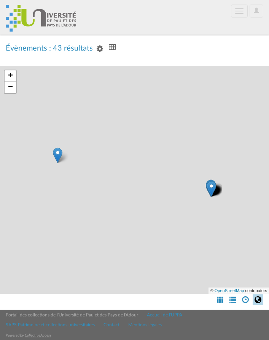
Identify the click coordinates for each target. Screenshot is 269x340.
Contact (111, 325)
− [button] (10, 87)
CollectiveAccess (38, 335)
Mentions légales (145, 325)
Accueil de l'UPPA (164, 315)
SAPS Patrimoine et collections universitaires (50, 325)
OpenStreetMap (229, 290)
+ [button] (10, 76)
